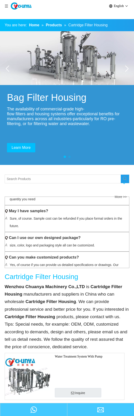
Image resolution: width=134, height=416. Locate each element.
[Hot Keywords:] (125, 179)
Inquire (78, 393)
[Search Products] (63, 179)
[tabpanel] (67, 98)
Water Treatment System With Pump (78, 356)
